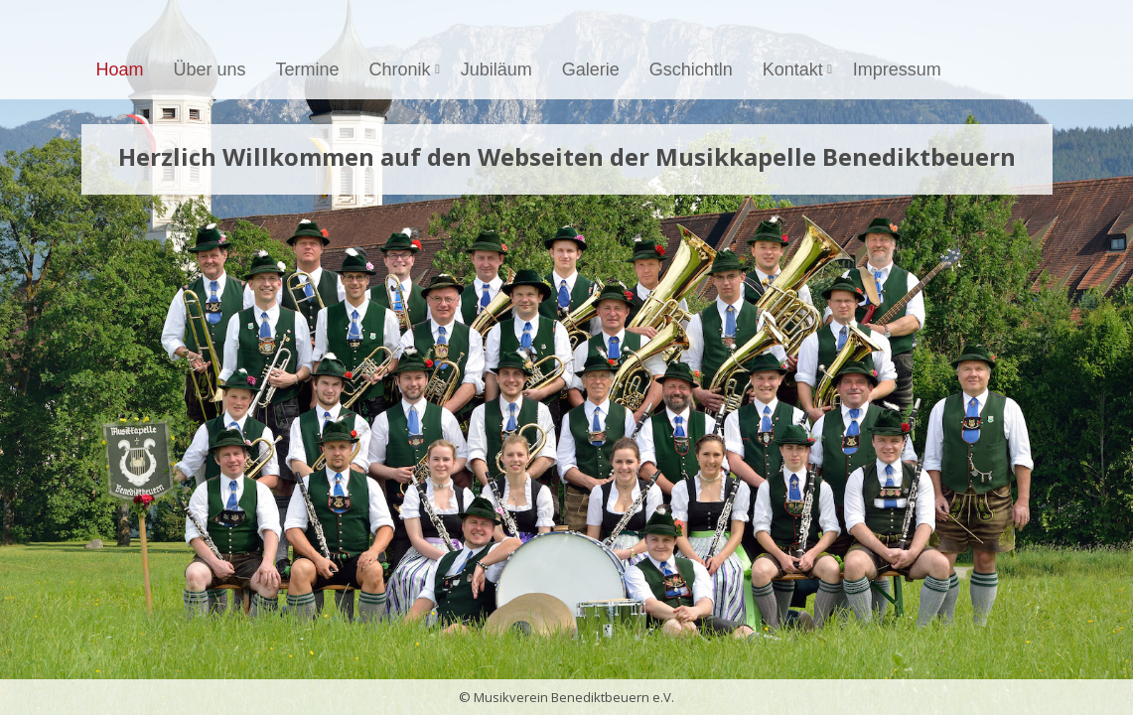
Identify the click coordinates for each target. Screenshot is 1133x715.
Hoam (120, 69)
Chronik (407, 69)
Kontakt (800, 69)
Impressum (897, 69)
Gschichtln (691, 69)
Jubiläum (496, 69)
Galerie (591, 69)
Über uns (210, 69)
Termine (308, 69)
